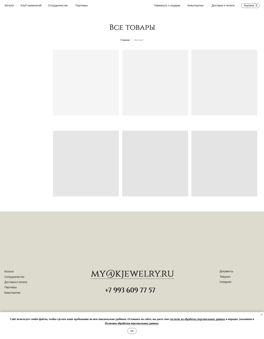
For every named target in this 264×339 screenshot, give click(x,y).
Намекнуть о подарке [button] (167, 5)
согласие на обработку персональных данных (197, 319)
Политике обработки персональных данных (131, 323)
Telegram (225, 276)
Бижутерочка (195, 5)
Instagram (226, 281)
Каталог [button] (9, 5)
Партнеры (81, 5)
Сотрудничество (58, 5)
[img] (132, 240)
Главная (125, 40)
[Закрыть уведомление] (261, 314)
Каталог (9, 271)
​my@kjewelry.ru (132, 274)
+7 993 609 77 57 (130, 290)
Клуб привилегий (31, 5)
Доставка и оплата (223, 5)
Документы (226, 271)
